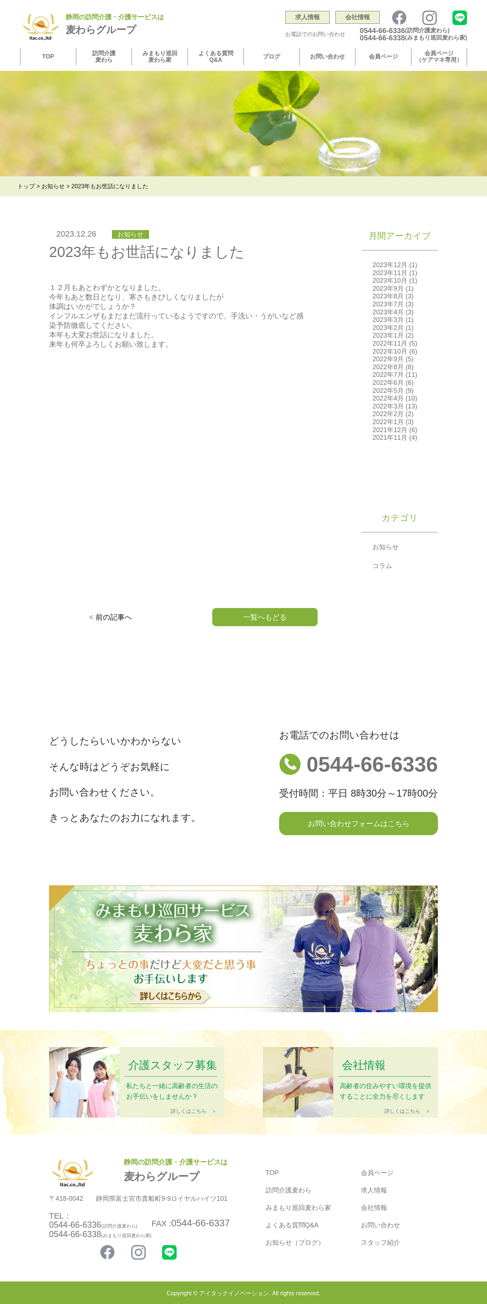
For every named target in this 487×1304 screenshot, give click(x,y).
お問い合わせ (327, 56)
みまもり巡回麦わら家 (159, 56)
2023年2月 (388, 327)
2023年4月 (388, 312)
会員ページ (383, 56)
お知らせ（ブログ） (295, 1242)
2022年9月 (388, 359)
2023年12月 (390, 265)
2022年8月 (388, 367)
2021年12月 (390, 430)
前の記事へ (114, 617)
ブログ (271, 56)
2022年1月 (388, 422)
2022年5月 (388, 390)
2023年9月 (388, 288)
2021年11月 (390, 437)
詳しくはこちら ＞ (194, 1111)
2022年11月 (390, 343)
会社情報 (357, 17)
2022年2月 (388, 414)
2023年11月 (390, 273)
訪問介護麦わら (104, 56)
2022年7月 (388, 374)
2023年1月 (388, 335)
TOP (48, 56)
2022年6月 (388, 382)
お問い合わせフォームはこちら (359, 824)
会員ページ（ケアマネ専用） (439, 56)
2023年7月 (388, 304)
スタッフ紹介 (380, 1242)
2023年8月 (388, 296)
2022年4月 (388, 398)
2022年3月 (388, 406)
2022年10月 (390, 351)
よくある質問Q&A (215, 56)
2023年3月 (388, 319)
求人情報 (307, 17)
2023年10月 (390, 280)
